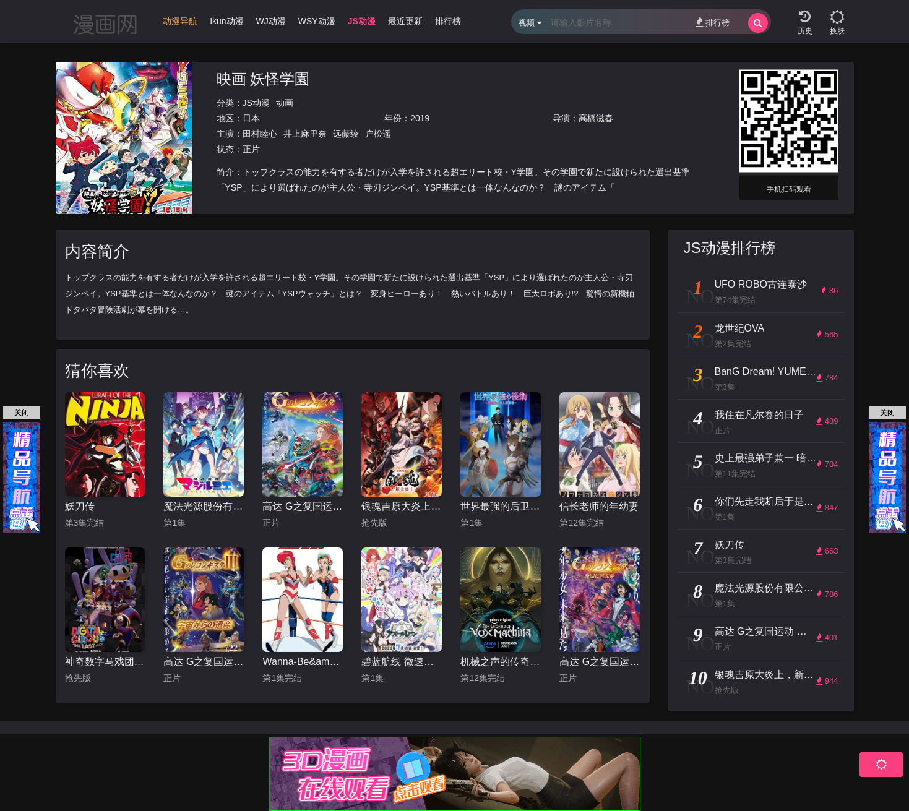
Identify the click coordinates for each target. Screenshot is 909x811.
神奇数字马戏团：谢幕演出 (105, 661)
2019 (419, 118)
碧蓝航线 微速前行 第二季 (401, 661)
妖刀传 (80, 506)
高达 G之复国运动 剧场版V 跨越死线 (302, 506)
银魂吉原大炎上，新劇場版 (401, 506)
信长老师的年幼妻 (599, 506)
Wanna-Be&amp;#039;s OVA (302, 661)
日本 (251, 118)
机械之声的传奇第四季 (500, 661)
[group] (180, 24)
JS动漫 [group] (362, 21)
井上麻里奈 (305, 134)
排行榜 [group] (448, 21)
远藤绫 (346, 134)
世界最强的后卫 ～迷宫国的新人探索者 (500, 506)
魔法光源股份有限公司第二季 (203, 506)
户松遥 (378, 134)
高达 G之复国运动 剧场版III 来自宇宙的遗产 (203, 661)
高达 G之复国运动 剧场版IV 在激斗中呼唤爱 (599, 661)
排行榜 (713, 22)
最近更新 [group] (405, 21)
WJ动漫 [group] (271, 21)
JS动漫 (256, 103)
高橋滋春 (596, 118)
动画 (284, 103)
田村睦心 (260, 134)
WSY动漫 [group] (316, 21)
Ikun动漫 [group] (226, 21)
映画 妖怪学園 (263, 79)
